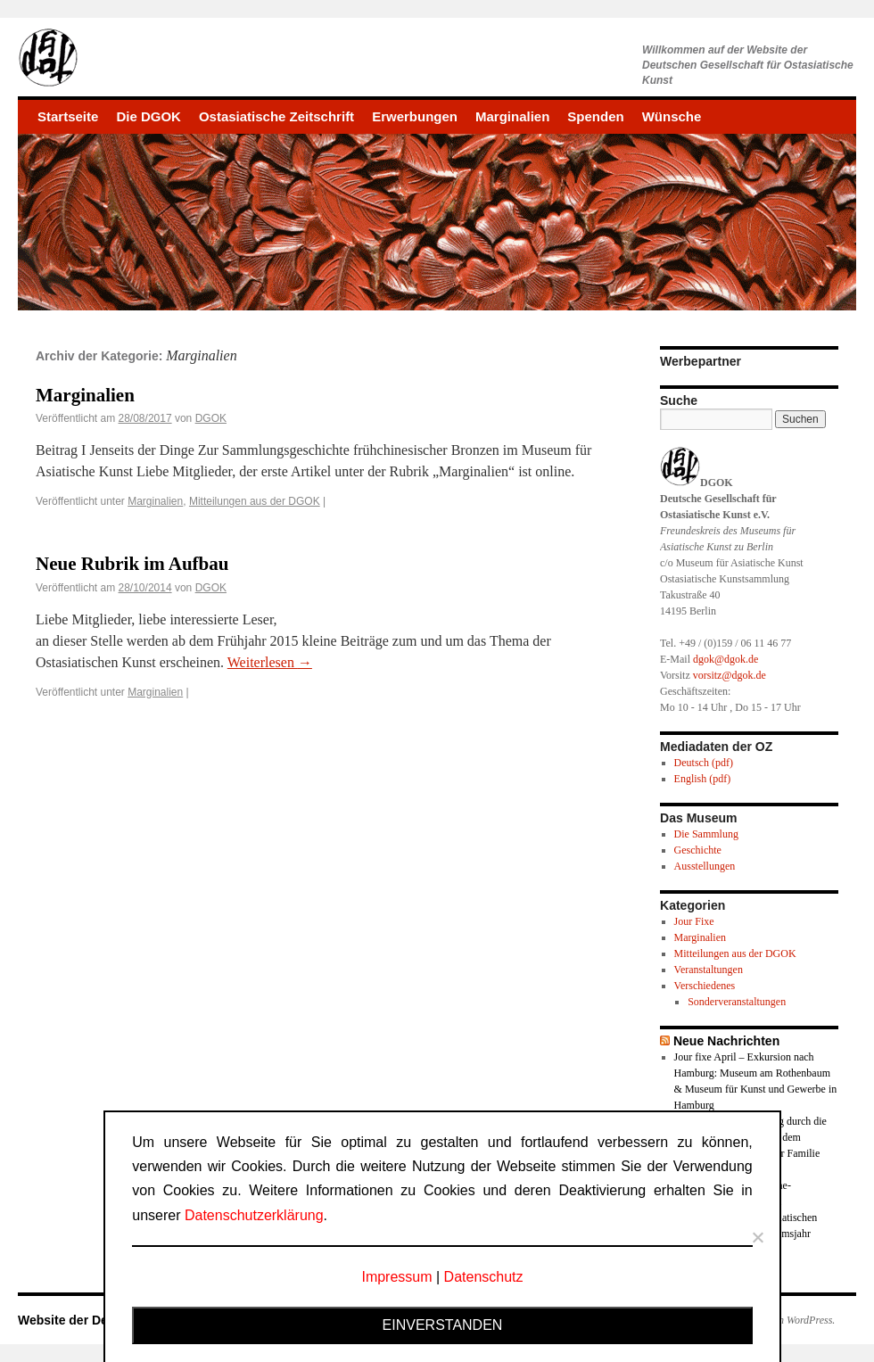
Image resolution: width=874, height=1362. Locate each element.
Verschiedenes (705, 985)
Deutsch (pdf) (703, 762)
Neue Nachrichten (726, 1041)
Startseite (67, 116)
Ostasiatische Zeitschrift (276, 116)
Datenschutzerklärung (254, 1215)
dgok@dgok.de (725, 659)
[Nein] (757, 1237)
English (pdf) (702, 778)
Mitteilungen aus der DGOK (254, 501)
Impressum (396, 1276)
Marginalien (512, 116)
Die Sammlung (706, 834)
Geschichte (697, 850)
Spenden (595, 116)
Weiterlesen (269, 662)
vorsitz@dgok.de (729, 675)
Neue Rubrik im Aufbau (132, 563)
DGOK (211, 418)
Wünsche (672, 116)
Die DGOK (148, 116)
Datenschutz (484, 1276)
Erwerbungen (415, 116)
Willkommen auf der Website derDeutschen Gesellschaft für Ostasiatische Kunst (747, 65)
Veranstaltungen (708, 969)
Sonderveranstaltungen (737, 1001)
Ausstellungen (705, 866)
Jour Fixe (694, 921)
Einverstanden (443, 1325)
